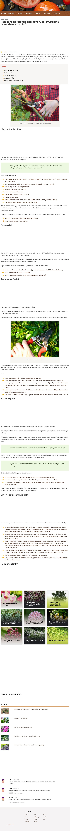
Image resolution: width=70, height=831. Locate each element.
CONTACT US (10, 824)
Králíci (35, 819)
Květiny (29, 13)
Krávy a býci (37, 817)
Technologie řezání (10, 75)
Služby (57, 13)
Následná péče (9, 78)
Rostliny (2, 18)
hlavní (3, 13)
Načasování (8, 73)
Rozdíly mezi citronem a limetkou (16, 802)
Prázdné (47, 13)
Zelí (44, 819)
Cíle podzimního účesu (11, 70)
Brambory (27, 821)
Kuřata (35, 814)
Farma (21, 13)
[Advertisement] (35, 37)
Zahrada (12, 13)
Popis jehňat (12, 785)
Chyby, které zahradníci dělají (13, 81)
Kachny (35, 821)
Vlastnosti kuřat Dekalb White (15, 793)
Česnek (26, 819)
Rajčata (26, 814)
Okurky (26, 817)
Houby (39, 13)
